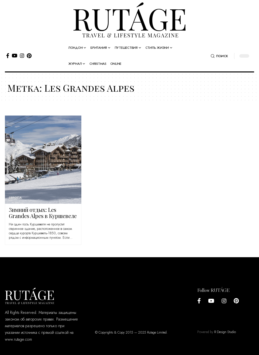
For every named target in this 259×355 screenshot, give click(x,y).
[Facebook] (8, 55)
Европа (15, 198)
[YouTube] (15, 55)
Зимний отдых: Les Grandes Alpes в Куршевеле (43, 213)
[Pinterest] (29, 55)
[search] (219, 56)
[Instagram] (22, 55)
